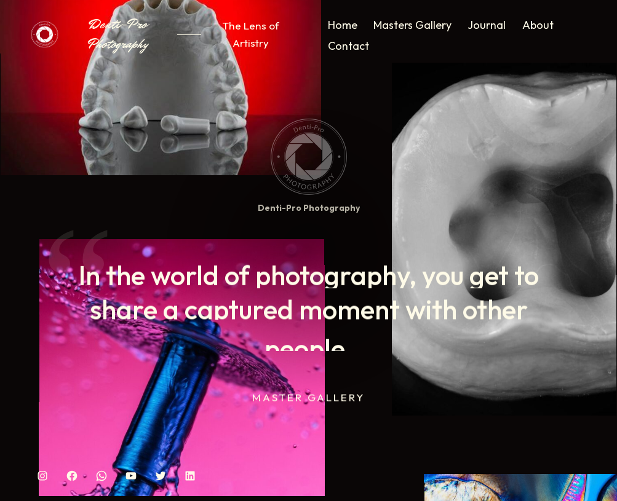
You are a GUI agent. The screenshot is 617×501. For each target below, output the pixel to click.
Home (342, 25)
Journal (487, 25)
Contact (348, 46)
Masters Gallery (412, 25)
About (538, 25)
